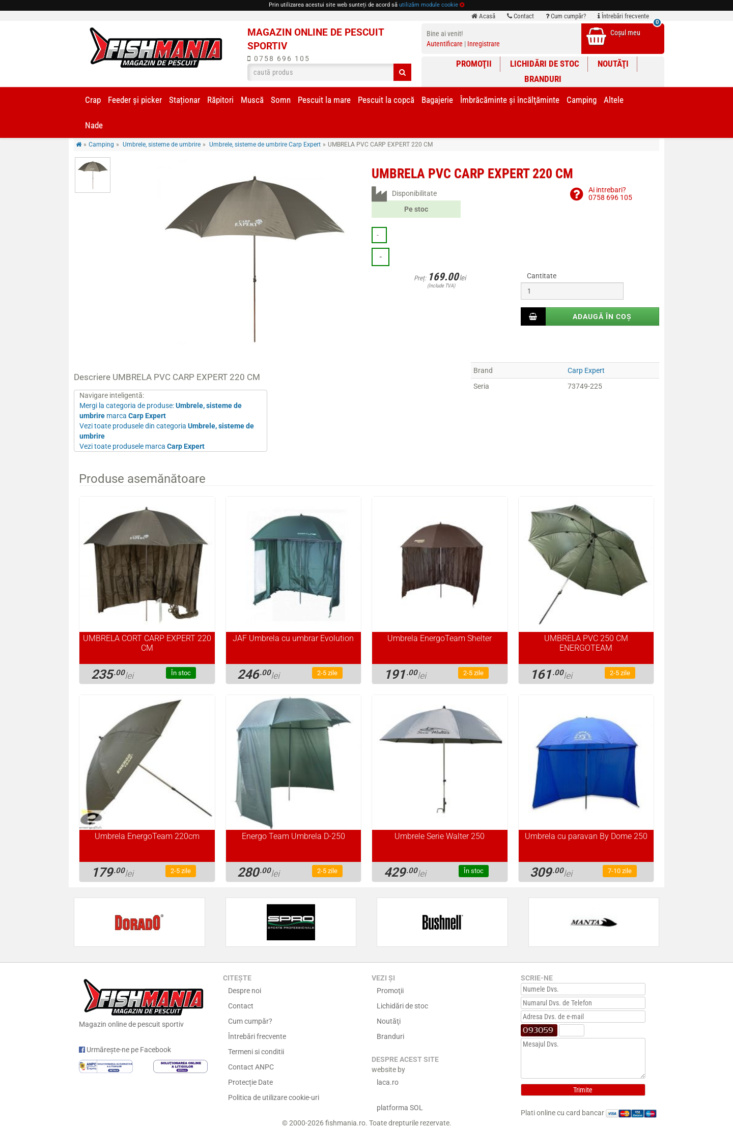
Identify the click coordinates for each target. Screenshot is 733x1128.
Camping (582, 100)
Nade (94, 125)
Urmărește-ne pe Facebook (125, 1050)
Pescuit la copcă (386, 100)
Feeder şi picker (135, 100)
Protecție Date (250, 1082)
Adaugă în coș (602, 316)
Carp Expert (586, 370)
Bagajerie (437, 100)
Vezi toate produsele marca (142, 446)
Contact (520, 16)
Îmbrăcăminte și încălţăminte (509, 100)
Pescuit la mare (324, 100)
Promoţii (474, 64)
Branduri (542, 79)
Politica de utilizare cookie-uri (273, 1097)
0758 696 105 (278, 58)
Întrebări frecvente (623, 16)
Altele (614, 100)
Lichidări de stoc (544, 64)
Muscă (252, 100)
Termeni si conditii (256, 1052)
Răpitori (220, 100)
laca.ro (388, 1082)
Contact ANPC (251, 1067)
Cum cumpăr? (566, 16)
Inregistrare (483, 44)
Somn (281, 100)
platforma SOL (400, 1108)
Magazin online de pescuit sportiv (143, 1001)
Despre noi (244, 991)
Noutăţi (613, 64)
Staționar (184, 100)
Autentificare (445, 44)
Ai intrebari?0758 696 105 (610, 193)
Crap (93, 100)
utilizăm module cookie (428, 5)
